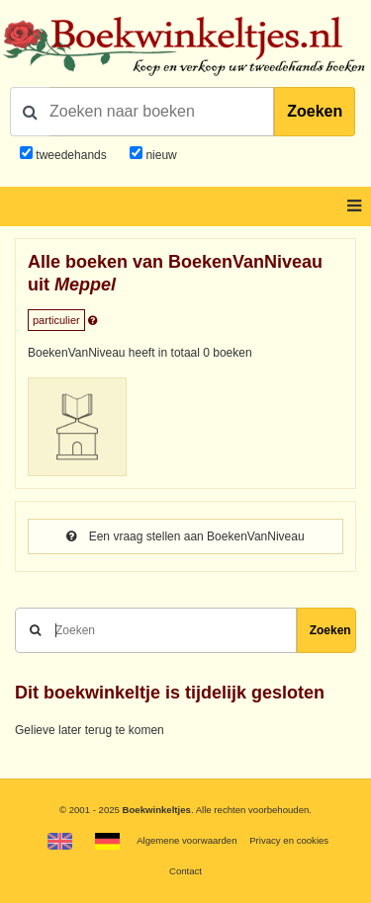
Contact (185, 870)
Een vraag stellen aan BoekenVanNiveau (185, 536)
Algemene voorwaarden (186, 840)
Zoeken (314, 111)
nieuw (159, 155)
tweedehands (71, 155)
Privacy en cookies (288, 840)
